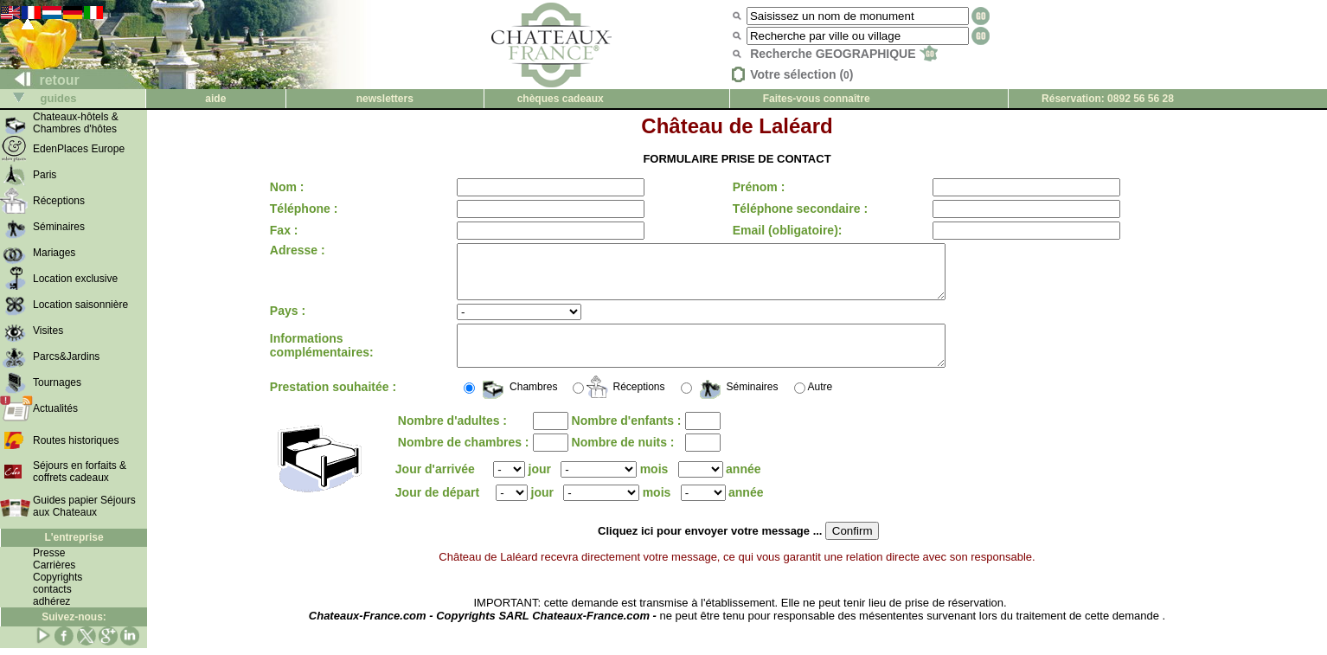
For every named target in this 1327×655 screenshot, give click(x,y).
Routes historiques (76, 440)
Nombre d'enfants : (627, 439)
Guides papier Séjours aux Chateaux (84, 506)
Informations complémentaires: (322, 360)
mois (654, 487)
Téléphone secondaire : (795, 208)
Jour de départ (440, 510)
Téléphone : (304, 208)
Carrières (54, 565)
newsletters (384, 99)
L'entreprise (73, 537)
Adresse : (297, 250)
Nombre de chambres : (463, 460)
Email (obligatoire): (782, 230)
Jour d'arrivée (435, 487)
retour (40, 80)
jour (540, 487)
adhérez (51, 601)
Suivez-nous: (74, 617)
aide (215, 99)
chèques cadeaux (560, 99)
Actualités (55, 408)
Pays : (287, 321)
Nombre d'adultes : (452, 439)
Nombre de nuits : (623, 460)
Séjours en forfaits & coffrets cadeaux (79, 471)
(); (601, 511)
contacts (52, 589)
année (743, 487)
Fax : (284, 230)
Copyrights (57, 577)
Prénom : (754, 187)
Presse (49, 553)
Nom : (287, 187)
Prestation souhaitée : (333, 405)
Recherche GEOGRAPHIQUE (844, 54)
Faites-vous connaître (816, 99)
